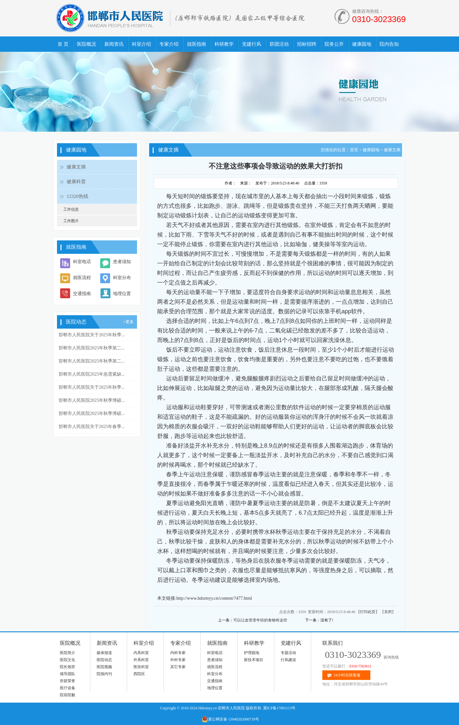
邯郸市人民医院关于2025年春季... (92, 426)
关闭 (388, 612)
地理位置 (122, 293)
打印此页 (367, 612)
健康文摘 (76, 166)
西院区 (139, 674)
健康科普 (76, 181)
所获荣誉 (67, 681)
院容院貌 (67, 695)
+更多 (128, 321)
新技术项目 (253, 660)
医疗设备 (67, 688)
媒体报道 (104, 653)
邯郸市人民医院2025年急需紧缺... (92, 374)
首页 (354, 149)
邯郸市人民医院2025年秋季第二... (92, 348)
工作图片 (71, 221)
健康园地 (371, 149)
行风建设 (288, 660)
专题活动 (288, 653)
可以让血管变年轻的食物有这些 (260, 620)
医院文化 (67, 660)
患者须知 (122, 261)
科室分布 (122, 277)
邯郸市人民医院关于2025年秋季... (92, 334)
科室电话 (82, 261)
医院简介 (67, 653)
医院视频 (104, 667)
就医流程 (82, 277)
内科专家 (178, 653)
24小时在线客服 (347, 675)
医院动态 (104, 660)
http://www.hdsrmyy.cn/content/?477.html (214, 598)
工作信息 (71, 209)
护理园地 (251, 653)
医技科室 (141, 667)
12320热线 (77, 196)
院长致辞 (67, 667)
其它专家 (178, 667)
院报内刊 (104, 674)
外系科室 (141, 660)
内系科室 (141, 653)
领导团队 (67, 674)
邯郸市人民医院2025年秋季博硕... (92, 400)
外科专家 (178, 660)
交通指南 (82, 293)
